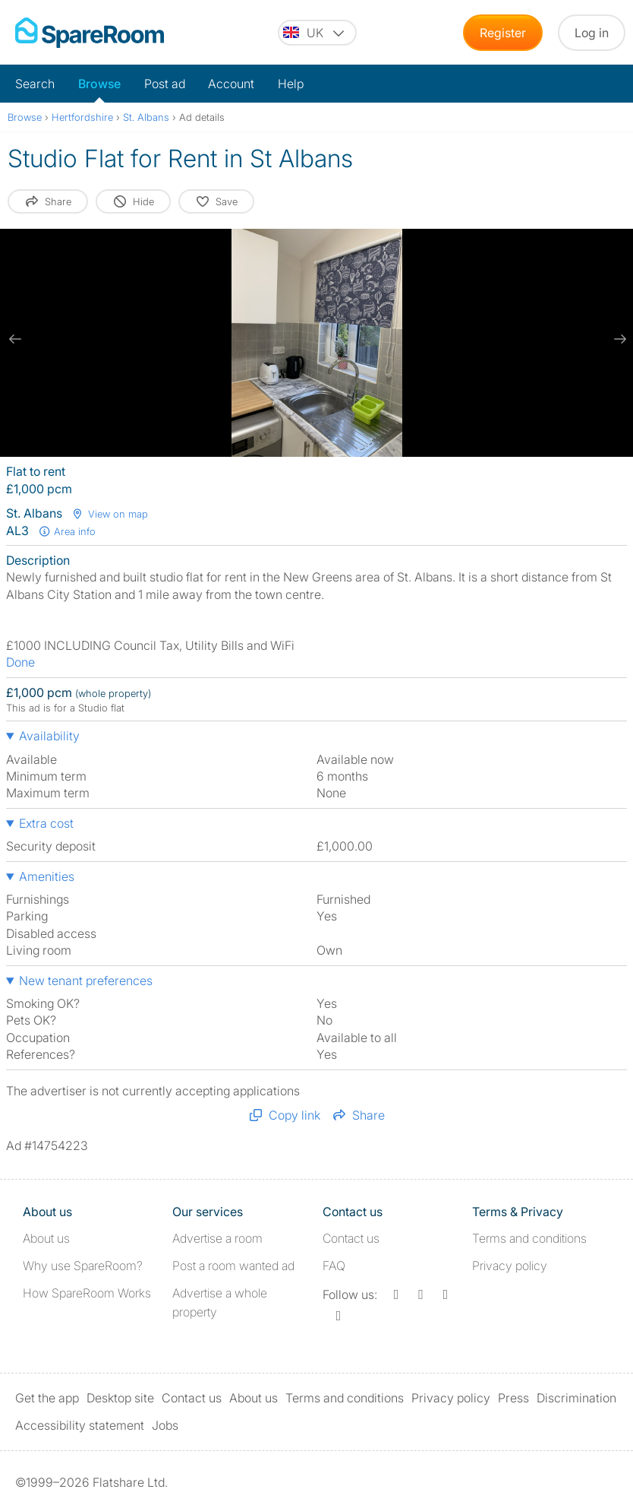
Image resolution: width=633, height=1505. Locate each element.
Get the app (47, 1397)
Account (231, 83)
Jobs (165, 1425)
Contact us (351, 1238)
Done (20, 662)
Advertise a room (217, 1238)
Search (35, 83)
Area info (67, 531)
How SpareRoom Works (87, 1293)
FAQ (334, 1265)
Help (291, 83)
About (46, 1238)
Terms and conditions (529, 1238)
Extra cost (46, 823)
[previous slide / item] (15, 339)
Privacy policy (509, 1265)
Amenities (46, 876)
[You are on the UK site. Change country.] (317, 33)
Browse (99, 83)
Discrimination (576, 1397)
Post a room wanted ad (233, 1265)
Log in (592, 32)
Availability (49, 735)
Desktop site (120, 1397)
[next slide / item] (618, 339)
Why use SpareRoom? (83, 1265)
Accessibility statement (79, 1425)
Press (513, 1397)
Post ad (164, 83)
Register (503, 32)
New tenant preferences (86, 980)
